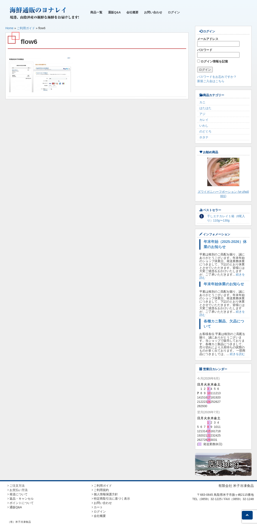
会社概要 (132, 12)
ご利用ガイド (26, 28)
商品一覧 (96, 12)
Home (9, 28)
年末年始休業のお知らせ (224, 284)
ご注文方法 (16, 485)
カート (97, 507)
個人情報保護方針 (105, 494)
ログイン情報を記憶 (212, 61)
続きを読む (237, 354)
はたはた (205, 108)
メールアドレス (218, 42)
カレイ (203, 119)
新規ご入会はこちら (210, 81)
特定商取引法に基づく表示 (111, 498)
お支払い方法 (18, 490)
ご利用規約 (100, 490)
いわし (203, 125)
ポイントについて (21, 503)
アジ (202, 114)
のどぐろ (205, 131)
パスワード (218, 53)
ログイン (174, 12)
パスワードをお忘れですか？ (216, 76)
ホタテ (203, 137)
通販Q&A (114, 12)
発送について (18, 494)
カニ (202, 102)
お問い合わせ (153, 12)
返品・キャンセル (21, 498)
